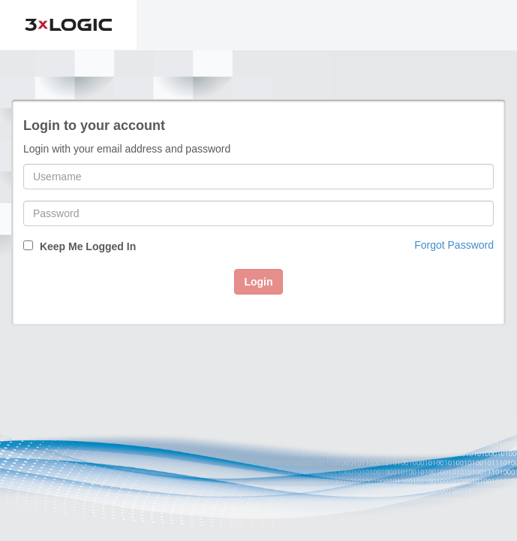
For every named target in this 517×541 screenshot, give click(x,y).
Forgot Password (454, 245)
